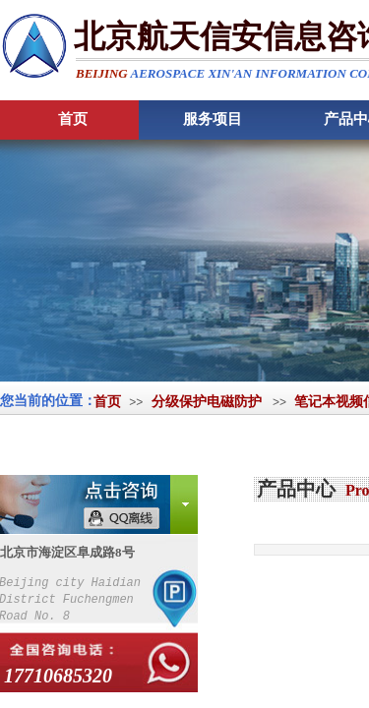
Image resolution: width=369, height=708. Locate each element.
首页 (107, 401)
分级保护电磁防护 (207, 401)
